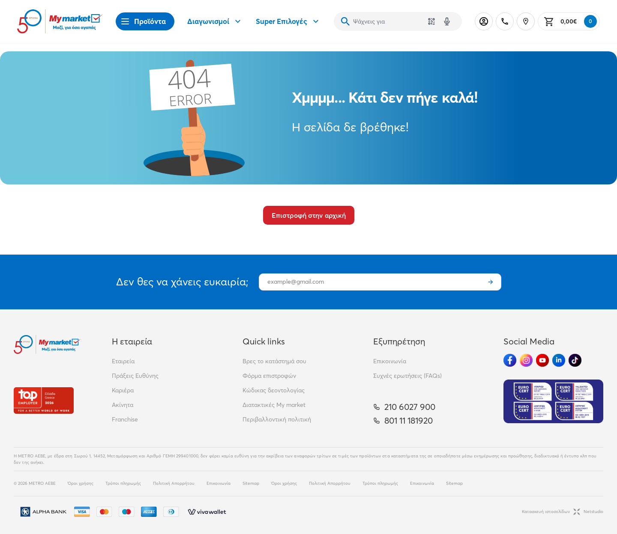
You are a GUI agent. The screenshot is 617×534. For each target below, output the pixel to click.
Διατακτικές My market (274, 405)
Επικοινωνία (389, 361)
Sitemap (251, 483)
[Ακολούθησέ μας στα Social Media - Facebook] (509, 360)
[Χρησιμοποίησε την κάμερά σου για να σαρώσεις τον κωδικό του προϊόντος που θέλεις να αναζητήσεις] (431, 21)
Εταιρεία (123, 361)
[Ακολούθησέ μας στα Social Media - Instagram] (526, 360)
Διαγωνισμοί (215, 21)
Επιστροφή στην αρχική (309, 215)
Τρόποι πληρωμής (123, 483)
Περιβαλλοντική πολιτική (277, 419)
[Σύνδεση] (484, 21)
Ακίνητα (122, 405)
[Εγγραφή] (490, 282)
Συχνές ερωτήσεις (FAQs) (407, 376)
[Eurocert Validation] (553, 401)
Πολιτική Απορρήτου (174, 483)
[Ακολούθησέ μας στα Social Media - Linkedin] (558, 360)
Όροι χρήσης (80, 483)
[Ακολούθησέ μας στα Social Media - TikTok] (575, 360)
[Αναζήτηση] (345, 21)
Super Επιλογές (288, 21)
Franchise (125, 419)
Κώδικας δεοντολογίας (274, 390)
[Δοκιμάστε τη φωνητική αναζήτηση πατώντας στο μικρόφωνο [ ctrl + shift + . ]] (447, 21)
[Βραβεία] (44, 400)
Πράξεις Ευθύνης (135, 376)
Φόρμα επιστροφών (269, 376)
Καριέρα (123, 390)
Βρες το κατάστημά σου (274, 361)
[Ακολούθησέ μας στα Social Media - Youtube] (542, 360)
